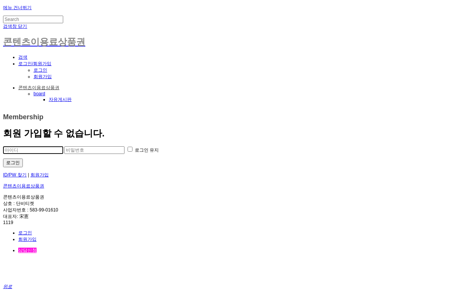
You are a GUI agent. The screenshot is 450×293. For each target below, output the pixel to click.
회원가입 (43, 76)
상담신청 (27, 250)
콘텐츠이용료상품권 (38, 87)
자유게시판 (60, 99)
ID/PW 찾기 (15, 175)
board (39, 93)
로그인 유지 (143, 150)
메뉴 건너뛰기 (17, 7)
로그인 (40, 70)
